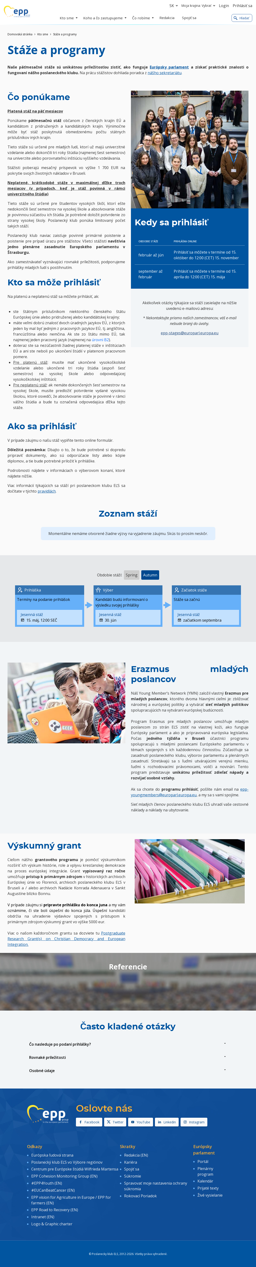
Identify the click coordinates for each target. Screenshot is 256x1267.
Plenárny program (205, 1171)
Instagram (194, 1122)
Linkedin (167, 1122)
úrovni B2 (100, 339)
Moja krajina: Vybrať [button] (199, 5)
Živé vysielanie (210, 1194)
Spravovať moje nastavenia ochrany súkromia (155, 1184)
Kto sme (42, 34)
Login (224, 5)
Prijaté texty (208, 1187)
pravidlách (47, 491)
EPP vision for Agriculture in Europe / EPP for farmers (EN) (71, 1198)
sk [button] (174, 5)
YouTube (140, 1122)
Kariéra (130, 1161)
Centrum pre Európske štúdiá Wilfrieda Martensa (74, 1168)
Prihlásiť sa (242, 5)
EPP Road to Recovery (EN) (54, 1208)
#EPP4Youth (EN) (46, 1182)
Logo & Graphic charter (51, 1221)
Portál (202, 1161)
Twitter (115, 1122)
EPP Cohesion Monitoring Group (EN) (64, 1175)
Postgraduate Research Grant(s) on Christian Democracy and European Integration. (66, 939)
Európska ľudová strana (52, 1155)
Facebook (89, 1122)
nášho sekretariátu (164, 72)
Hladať (241, 18)
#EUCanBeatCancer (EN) (53, 1188)
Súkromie (132, 1175)
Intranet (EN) (42, 1215)
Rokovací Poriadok (140, 1194)
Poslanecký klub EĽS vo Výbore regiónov (66, 1161)
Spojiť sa (131, 1168)
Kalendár (205, 1180)
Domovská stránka (20, 34)
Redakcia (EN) (136, 1155)
